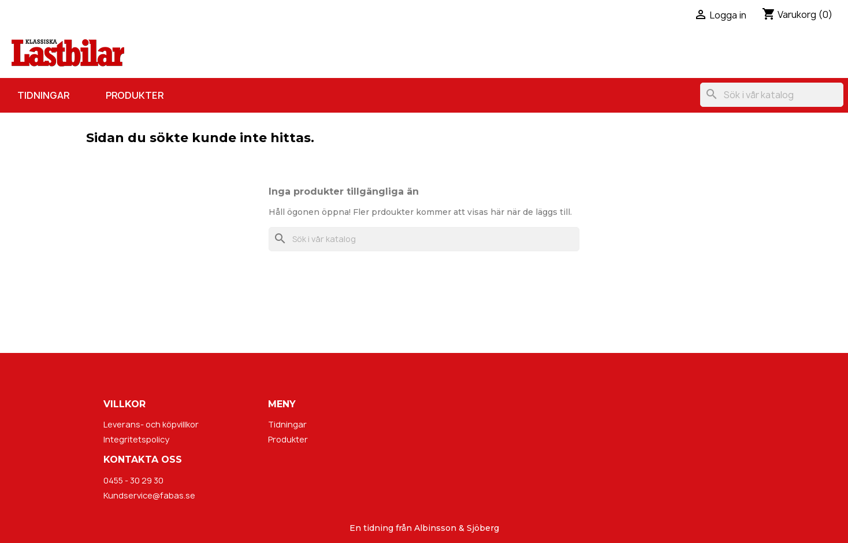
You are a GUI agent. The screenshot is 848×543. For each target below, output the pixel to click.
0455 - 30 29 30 (133, 480)
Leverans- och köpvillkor (151, 424)
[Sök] (771, 95)
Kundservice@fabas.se (149, 495)
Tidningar (43, 95)
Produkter (134, 95)
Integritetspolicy (136, 439)
